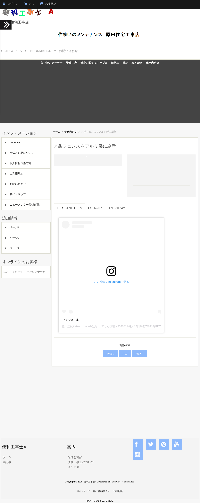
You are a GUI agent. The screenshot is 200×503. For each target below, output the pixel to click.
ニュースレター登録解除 (22, 204)
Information (40, 51)
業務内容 (71, 62)
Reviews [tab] (117, 208)
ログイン (10, 3)
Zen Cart (136, 62)
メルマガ (73, 467)
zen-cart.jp (129, 482)
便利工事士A (90, 482)
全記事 (6, 462)
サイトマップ (15, 194)
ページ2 (12, 227)
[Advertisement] (100, 95)
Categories (11, 51)
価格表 (115, 62)
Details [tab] (95, 208)
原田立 (66, 326)
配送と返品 (75, 457)
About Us (13, 142)
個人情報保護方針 (18, 163)
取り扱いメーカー (51, 62)
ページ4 (12, 248)
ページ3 (12, 237)
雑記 (125, 62)
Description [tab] (69, 208)
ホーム (56, 131)
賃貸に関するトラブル (94, 62)
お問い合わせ (68, 51)
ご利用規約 (14, 173)
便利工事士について (81, 462)
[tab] (132, 205)
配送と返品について (19, 152)
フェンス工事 (70, 319)
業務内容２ (70, 131)
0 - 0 (29, 3)
